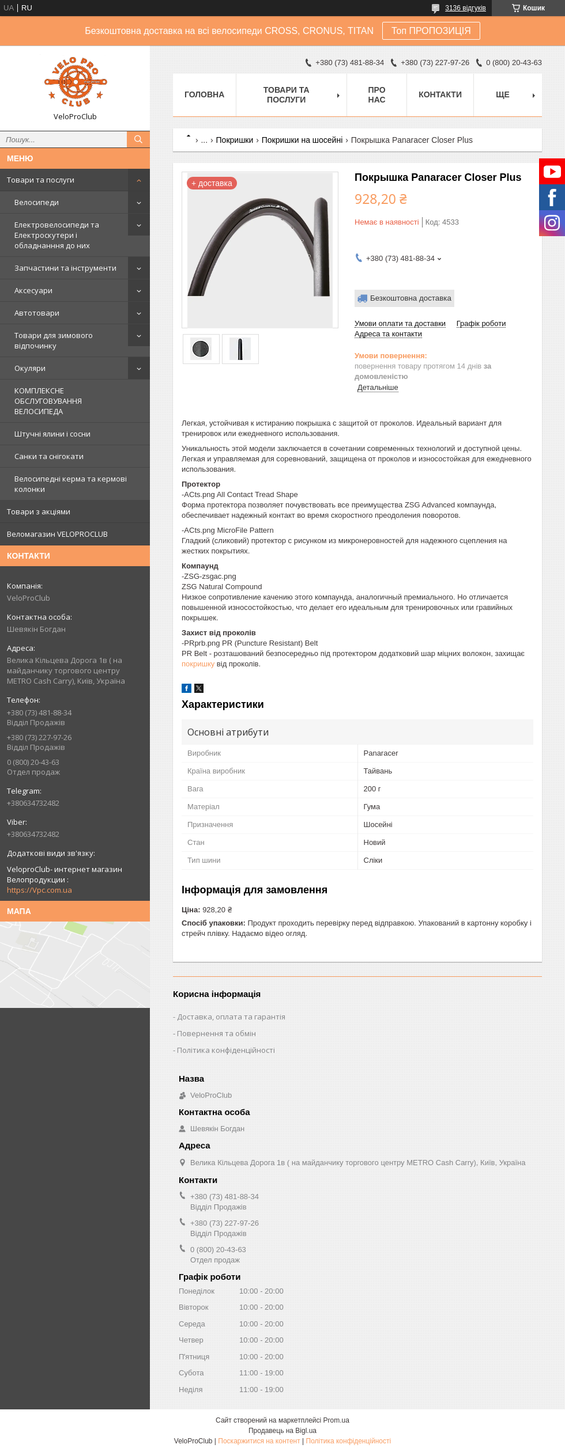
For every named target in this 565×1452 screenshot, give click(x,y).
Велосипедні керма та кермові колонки (70, 483)
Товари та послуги (40, 180)
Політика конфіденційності (226, 1050)
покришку (198, 663)
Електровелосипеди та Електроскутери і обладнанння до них (56, 235)
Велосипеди (36, 202)
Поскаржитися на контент (259, 1441)
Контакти (440, 94)
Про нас (377, 94)
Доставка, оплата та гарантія (231, 1016)
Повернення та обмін (216, 1033)
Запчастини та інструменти (65, 268)
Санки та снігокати (49, 456)
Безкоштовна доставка (410, 298)
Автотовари (36, 313)
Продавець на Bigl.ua (282, 1431)
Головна (204, 94)
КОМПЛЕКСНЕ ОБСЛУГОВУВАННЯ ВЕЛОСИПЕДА (48, 400)
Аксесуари (33, 290)
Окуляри (30, 368)
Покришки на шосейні (302, 140)
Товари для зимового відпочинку (53, 340)
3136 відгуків (465, 8)
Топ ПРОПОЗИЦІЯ (431, 31)
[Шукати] (138, 139)
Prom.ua (336, 1420)
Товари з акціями (38, 511)
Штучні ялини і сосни (52, 434)
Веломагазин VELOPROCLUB (57, 534)
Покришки (235, 140)
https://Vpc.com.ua (39, 890)
